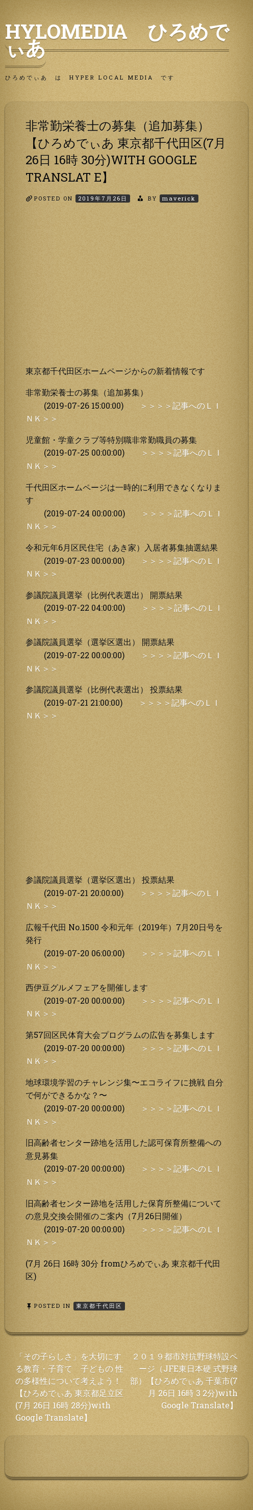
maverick (179, 198)
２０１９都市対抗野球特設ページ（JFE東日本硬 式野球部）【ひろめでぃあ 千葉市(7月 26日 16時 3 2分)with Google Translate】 (184, 1380)
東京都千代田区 (99, 1305)
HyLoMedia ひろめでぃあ (117, 39)
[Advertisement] (126, 292)
